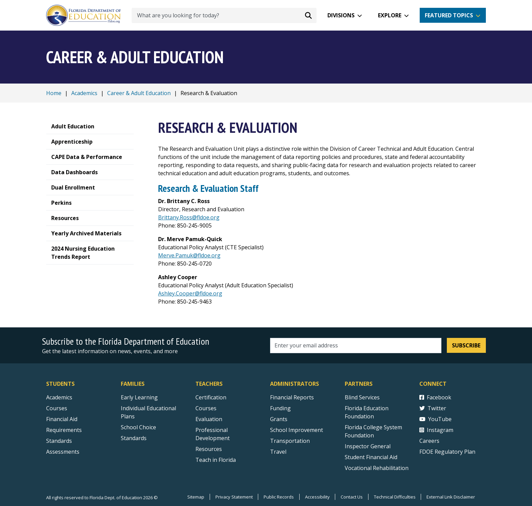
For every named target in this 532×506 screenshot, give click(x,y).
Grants (278, 419)
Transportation (290, 441)
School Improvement (296, 430)
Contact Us (351, 497)
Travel (278, 451)
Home (53, 93)
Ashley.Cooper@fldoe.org (190, 293)
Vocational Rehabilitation (376, 468)
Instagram (436, 430)
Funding (280, 408)
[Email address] (355, 345)
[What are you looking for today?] (224, 15)
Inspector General (368, 446)
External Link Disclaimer (450, 497)
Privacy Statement (233, 497)
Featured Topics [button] (449, 15)
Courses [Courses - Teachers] (205, 408)
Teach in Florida (215, 460)
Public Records (278, 497)
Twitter (432, 408)
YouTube (435, 419)
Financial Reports (292, 397)
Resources (208, 449)
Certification (210, 397)
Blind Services (362, 397)
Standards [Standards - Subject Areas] (59, 441)
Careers (429, 441)
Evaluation (208, 419)
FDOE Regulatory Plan (447, 451)
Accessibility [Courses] (316, 497)
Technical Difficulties (394, 497)
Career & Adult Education (139, 93)
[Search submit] (308, 15)
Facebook (435, 397)
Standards (134, 438)
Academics (84, 93)
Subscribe (466, 345)
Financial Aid (61, 419)
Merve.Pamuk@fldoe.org (189, 255)
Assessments (62, 451)
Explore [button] (389, 15)
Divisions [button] (341, 15)
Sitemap (194, 497)
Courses (56, 408)
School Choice (138, 427)
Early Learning (139, 397)
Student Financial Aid (371, 457)
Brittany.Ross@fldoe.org (189, 217)
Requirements (64, 430)
